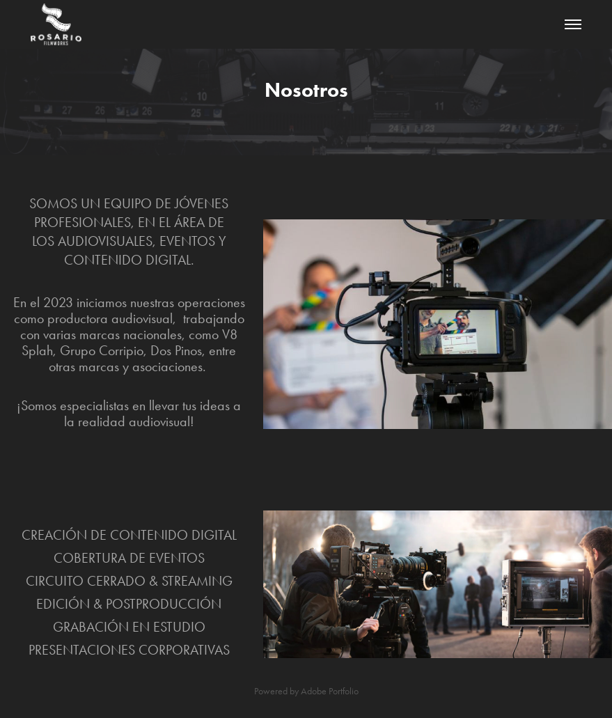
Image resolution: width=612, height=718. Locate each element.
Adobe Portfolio (330, 691)
